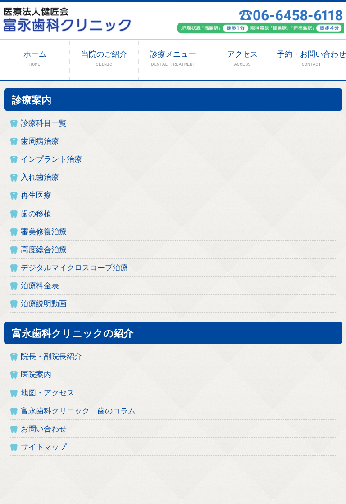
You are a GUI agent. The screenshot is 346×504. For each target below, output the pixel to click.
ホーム (34, 59)
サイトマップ (44, 447)
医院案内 (36, 375)
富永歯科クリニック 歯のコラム (78, 411)
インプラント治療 (51, 159)
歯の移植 (36, 214)
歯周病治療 (40, 141)
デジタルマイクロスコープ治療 (74, 268)
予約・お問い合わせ (311, 59)
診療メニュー (173, 59)
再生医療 (36, 196)
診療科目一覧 (44, 123)
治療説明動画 (44, 304)
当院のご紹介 (104, 59)
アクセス (242, 59)
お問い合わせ (44, 429)
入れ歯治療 (40, 178)
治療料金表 (40, 286)
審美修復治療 (44, 232)
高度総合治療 (44, 250)
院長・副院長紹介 (51, 357)
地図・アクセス (47, 393)
